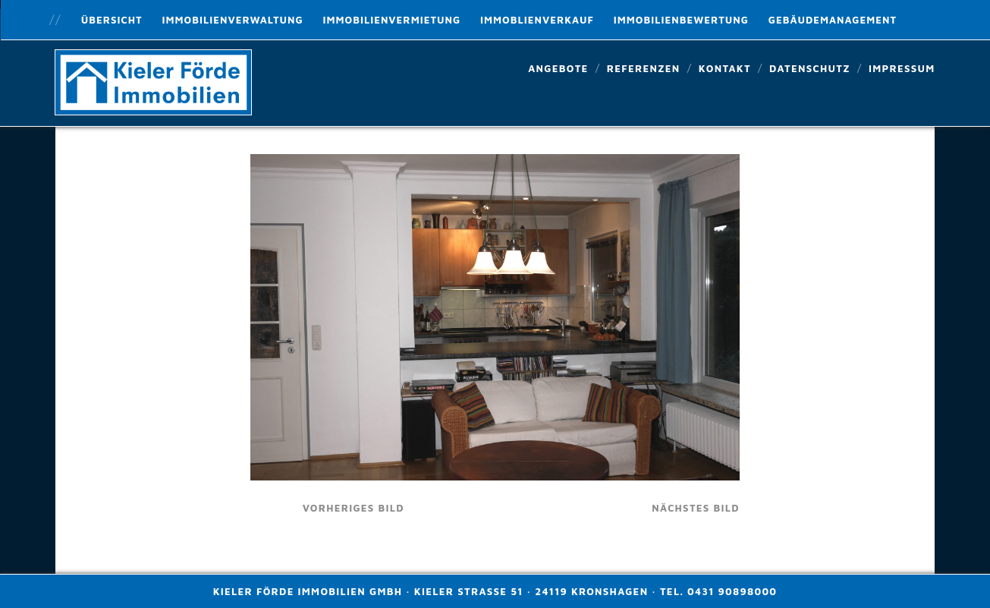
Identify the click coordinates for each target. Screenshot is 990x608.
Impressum (902, 68)
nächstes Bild (696, 508)
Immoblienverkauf (537, 20)
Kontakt (725, 68)
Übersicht (112, 20)
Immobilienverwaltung (232, 20)
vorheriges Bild (353, 508)
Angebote (558, 68)
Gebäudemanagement (832, 20)
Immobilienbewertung (681, 20)
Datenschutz (809, 68)
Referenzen (643, 68)
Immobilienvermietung (391, 20)
